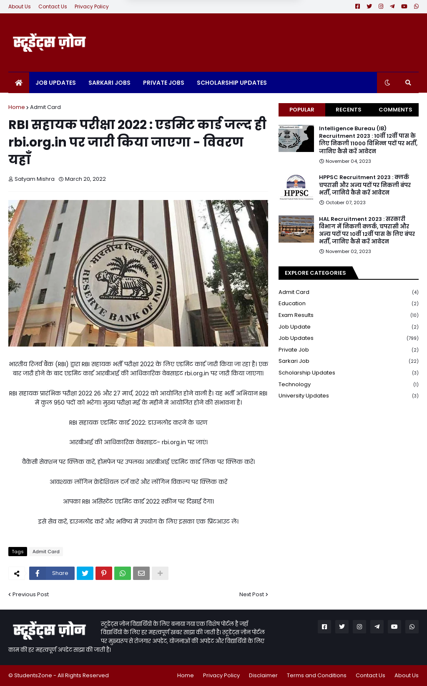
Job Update (349, 327)
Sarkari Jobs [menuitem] (109, 82)
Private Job (349, 350)
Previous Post (31, 594)
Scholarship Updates (349, 373)
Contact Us (52, 6)
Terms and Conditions (317, 675)
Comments (395, 110)
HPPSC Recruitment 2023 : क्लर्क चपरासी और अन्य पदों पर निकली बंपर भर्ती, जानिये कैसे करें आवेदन (365, 185)
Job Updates (349, 338)
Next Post (251, 594)
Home (16, 107)
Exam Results (349, 315)
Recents (349, 110)
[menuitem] (18, 82)
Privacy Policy (92, 6)
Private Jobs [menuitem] (163, 82)
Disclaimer (263, 675)
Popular (301, 110)
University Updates (349, 396)
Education (349, 303)
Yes (256, 17)
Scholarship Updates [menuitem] (232, 82)
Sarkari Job (349, 361)
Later (172, 17)
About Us (19, 6)
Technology (349, 384)
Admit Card (45, 107)
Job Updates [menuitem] (55, 82)
